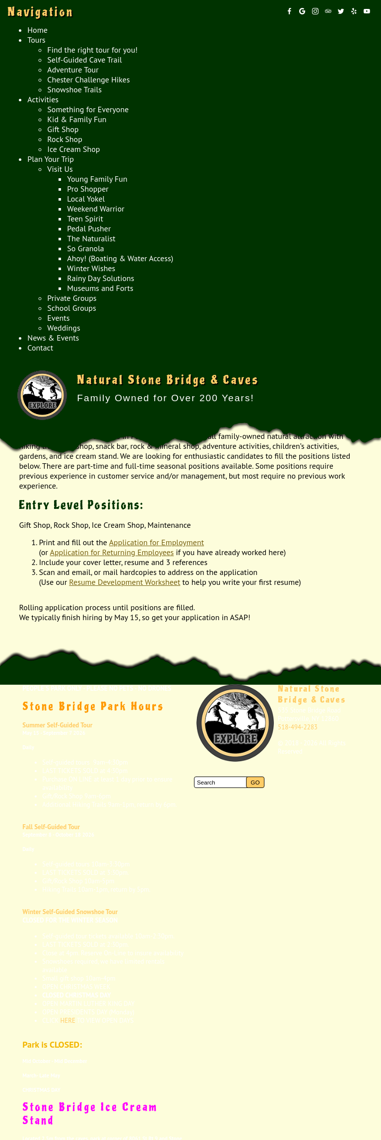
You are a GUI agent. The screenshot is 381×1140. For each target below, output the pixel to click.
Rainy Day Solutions (100, 278)
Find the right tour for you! (92, 50)
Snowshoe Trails (74, 89)
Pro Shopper (87, 189)
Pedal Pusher (89, 228)
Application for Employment (156, 542)
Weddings (63, 328)
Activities (43, 99)
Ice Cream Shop (73, 149)
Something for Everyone (87, 109)
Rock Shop (64, 139)
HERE (68, 1020)
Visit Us (59, 169)
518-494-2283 (298, 727)
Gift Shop (62, 129)
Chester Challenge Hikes (88, 79)
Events (58, 318)
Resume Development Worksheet (124, 582)
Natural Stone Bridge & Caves (312, 695)
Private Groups (71, 298)
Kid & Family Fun (76, 119)
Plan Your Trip (50, 159)
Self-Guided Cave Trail (84, 60)
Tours (36, 40)
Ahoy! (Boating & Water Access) (120, 258)
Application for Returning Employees (112, 552)
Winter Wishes (91, 268)
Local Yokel (86, 199)
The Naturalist (91, 238)
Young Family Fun (97, 179)
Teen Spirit (85, 218)
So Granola (85, 248)
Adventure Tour (72, 69)
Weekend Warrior (95, 209)
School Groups (71, 308)
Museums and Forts (100, 288)
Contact (40, 348)
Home (37, 30)
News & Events (53, 338)
